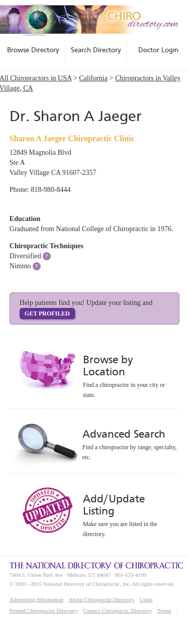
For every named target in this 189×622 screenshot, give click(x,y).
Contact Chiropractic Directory (117, 610)
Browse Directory (33, 50)
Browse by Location (108, 365)
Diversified (25, 256)
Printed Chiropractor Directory (44, 610)
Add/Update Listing (114, 504)
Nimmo (20, 266)
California (93, 78)
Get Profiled (47, 313)
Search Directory (96, 50)
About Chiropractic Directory (101, 599)
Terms (164, 610)
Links (146, 599)
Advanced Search (123, 434)
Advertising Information (36, 599)
